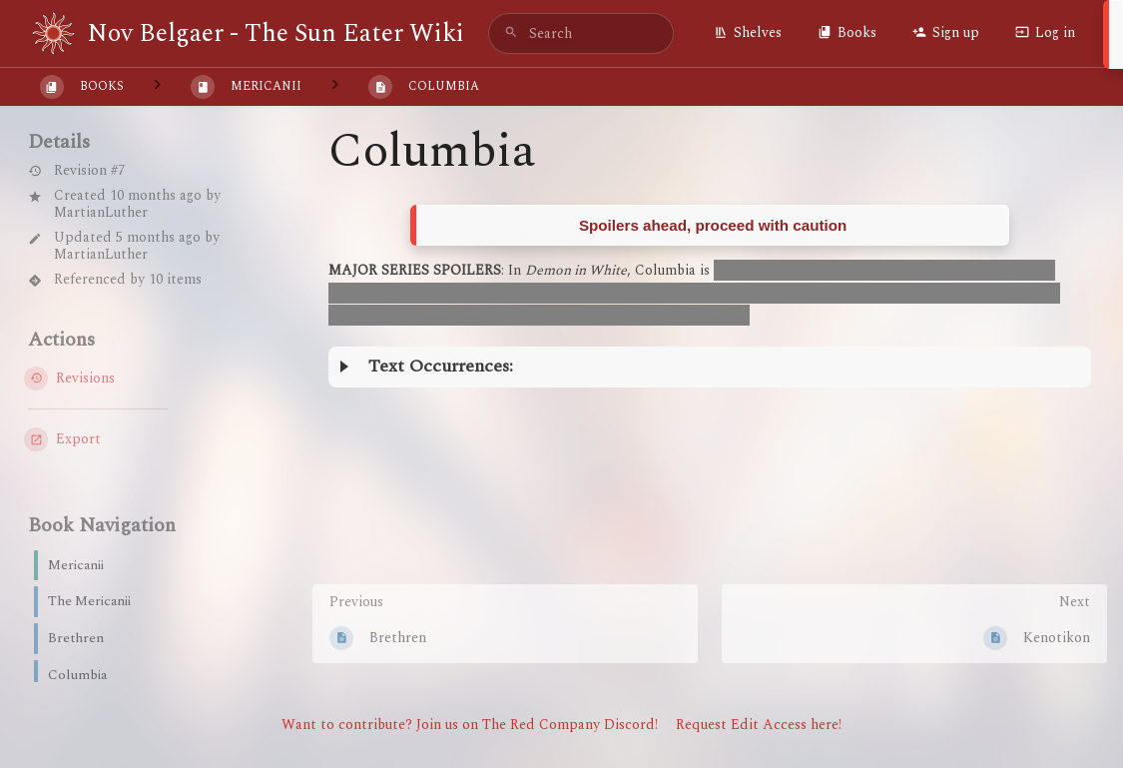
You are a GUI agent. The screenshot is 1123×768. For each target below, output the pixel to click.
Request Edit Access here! (759, 724)
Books (847, 32)
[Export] (132, 439)
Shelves (748, 32)
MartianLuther (101, 212)
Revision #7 (76, 171)
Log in (1045, 32)
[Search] (511, 33)
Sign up (945, 32)
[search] (581, 33)
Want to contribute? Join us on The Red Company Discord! (469, 724)
